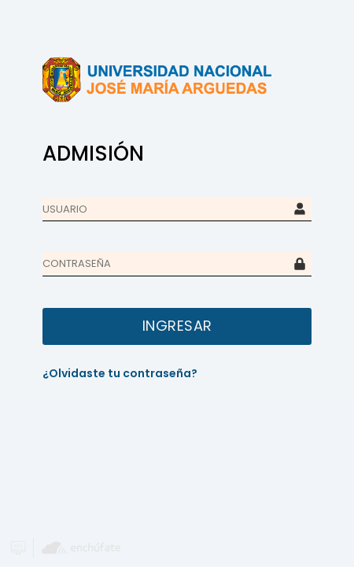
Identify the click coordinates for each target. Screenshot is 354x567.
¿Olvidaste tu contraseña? (119, 373)
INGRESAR (177, 325)
